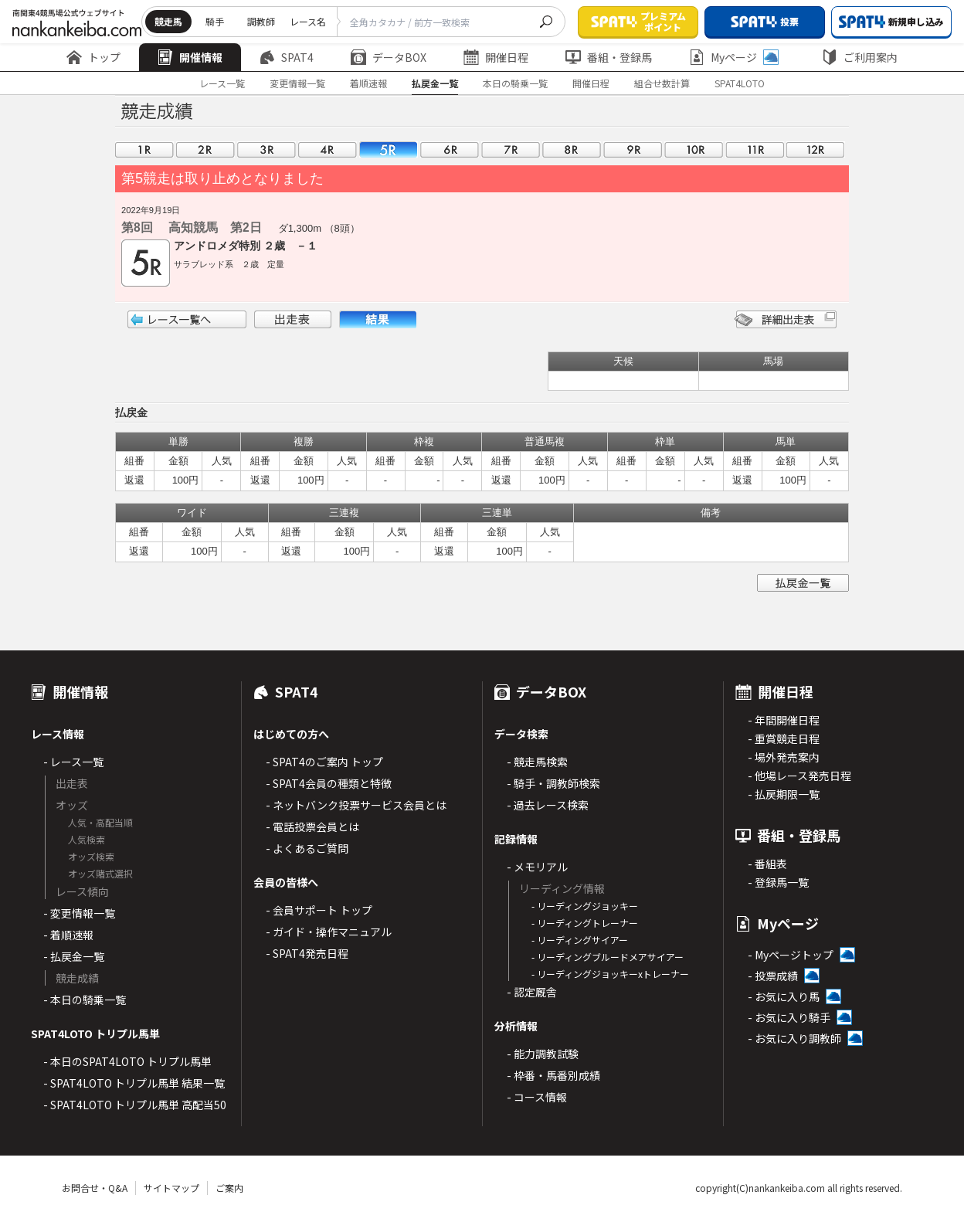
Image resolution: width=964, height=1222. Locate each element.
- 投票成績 (773, 975)
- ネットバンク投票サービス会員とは (356, 805)
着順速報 (368, 83)
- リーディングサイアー (579, 939)
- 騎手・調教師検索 (553, 783)
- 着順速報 (68, 934)
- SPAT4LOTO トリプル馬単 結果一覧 (134, 1083)
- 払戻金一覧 (73, 956)
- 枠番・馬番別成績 (553, 1075)
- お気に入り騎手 (789, 1017)
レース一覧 (222, 83)
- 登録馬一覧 (778, 882)
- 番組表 (767, 863)
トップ (93, 57)
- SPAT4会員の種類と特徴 (329, 783)
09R (632, 149)
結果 (377, 319)
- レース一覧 (73, 761)
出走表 (292, 319)
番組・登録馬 (608, 57)
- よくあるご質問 (307, 848)
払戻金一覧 (435, 83)
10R (693, 149)
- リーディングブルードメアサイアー (607, 956)
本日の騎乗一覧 (515, 83)
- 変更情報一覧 (79, 913)
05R (388, 149)
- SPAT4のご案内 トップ (324, 761)
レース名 (308, 21)
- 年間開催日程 (784, 720)
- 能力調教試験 (543, 1053)
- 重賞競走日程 (784, 738)
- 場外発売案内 (784, 757)
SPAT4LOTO (740, 83)
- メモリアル (537, 866)
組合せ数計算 (662, 83)
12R (815, 149)
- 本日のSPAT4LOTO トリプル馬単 (127, 1061)
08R (571, 149)
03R (266, 149)
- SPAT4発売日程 (307, 953)
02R (205, 149)
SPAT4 (287, 57)
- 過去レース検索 (548, 805)
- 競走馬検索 (537, 761)
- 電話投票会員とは (312, 826)
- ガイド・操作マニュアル (329, 931)
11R (754, 149)
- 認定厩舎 (532, 992)
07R (510, 149)
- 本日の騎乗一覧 (84, 999)
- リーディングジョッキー (584, 905)
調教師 (261, 21)
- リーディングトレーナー (584, 922)
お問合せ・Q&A (94, 1187)
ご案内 (229, 1187)
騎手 (214, 21)
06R (449, 149)
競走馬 (168, 21)
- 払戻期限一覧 (784, 794)
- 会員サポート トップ (319, 910)
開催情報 (190, 57)
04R (327, 149)
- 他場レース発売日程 (799, 775)
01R (144, 149)
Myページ (734, 57)
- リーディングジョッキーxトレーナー (610, 973)
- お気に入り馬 (784, 996)
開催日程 (495, 57)
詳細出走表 (786, 319)
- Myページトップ (790, 954)
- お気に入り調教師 (794, 1038)
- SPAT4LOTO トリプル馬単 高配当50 (134, 1104)
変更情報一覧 (297, 83)
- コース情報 (537, 1097)
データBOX (388, 57)
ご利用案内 (860, 57)
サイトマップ (171, 1187)
